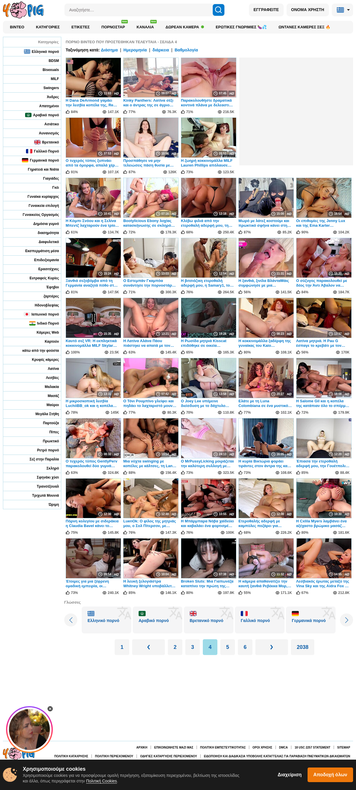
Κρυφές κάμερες (41, 359)
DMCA (283, 747)
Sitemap (343, 747)
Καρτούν (48, 341)
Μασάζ (49, 396)
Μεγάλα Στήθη (43, 414)
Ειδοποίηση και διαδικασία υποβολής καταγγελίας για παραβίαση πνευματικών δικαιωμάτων (277, 756)
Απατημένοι (45, 106)
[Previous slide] (70, 620)
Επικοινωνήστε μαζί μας (173, 747)
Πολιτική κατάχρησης (71, 756)
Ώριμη (50, 504)
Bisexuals (47, 69)
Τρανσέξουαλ (44, 486)
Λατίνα (49, 368)
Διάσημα (109, 50)
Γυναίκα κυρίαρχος (39, 196)
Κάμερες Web (44, 332)
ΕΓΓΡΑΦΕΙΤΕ (266, 9)
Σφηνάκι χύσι (44, 477)
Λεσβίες (48, 377)
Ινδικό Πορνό (44, 323)
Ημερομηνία (135, 50)
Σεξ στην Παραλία (40, 459)
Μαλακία (48, 386)
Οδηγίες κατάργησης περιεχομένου (168, 756)
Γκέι (51, 187)
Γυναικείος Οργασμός (37, 214)
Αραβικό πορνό (42, 115)
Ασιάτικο (47, 124)
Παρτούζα (47, 423)
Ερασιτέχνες (44, 269)
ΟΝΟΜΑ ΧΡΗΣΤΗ (307, 9)
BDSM (50, 60)
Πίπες (50, 432)
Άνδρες (49, 97)
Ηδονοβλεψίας (43, 305)
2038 (302, 647)
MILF (51, 79)
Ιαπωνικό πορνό (41, 314)
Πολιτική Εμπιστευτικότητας (223, 747)
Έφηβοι (48, 287)
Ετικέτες (80, 27)
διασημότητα (44, 233)
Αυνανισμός (45, 133)
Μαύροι (49, 405)
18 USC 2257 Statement (312, 747)
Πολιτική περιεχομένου (114, 756)
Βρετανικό (46, 142)
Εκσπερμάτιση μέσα (38, 251)
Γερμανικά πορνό (40, 160)
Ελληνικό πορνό (41, 51)
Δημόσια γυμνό (42, 223)
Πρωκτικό (47, 441)
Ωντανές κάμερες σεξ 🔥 (304, 27)
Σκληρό (49, 468)
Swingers (47, 88)
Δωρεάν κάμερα (184, 27)
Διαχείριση (290, 774)
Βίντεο (17, 27)
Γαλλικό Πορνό (42, 151)
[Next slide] (346, 620)
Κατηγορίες (48, 27)
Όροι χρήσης (262, 747)
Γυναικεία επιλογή (40, 205)
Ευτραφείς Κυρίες (40, 278)
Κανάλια (147, 25)
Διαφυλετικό (45, 242)
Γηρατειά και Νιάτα (39, 169)
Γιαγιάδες (47, 178)
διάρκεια (160, 50)
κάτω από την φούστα (36, 350)
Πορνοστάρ (115, 25)
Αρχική (141, 747)
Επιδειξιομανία (42, 260)
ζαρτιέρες (47, 296)
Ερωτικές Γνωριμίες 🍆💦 (241, 27)
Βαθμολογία (186, 50)
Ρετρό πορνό (44, 450)
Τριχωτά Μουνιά (41, 495)
